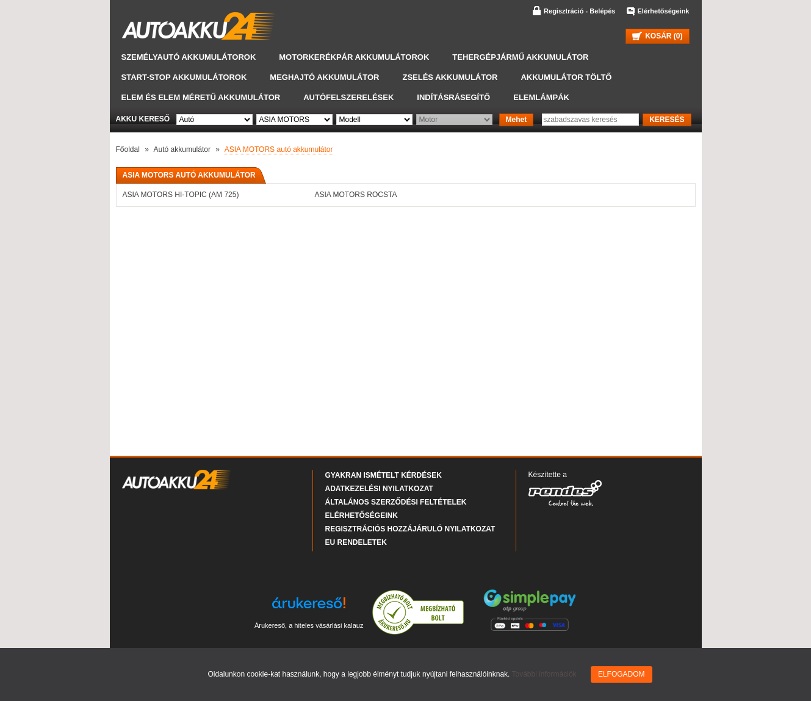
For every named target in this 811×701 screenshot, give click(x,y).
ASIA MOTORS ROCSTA (356, 194)
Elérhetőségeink (664, 11)
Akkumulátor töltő (566, 77)
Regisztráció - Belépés (579, 11)
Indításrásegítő (453, 97)
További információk (544, 674)
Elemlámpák (541, 97)
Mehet (516, 119)
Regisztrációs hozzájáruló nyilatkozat (410, 529)
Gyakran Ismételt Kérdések (383, 475)
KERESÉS (666, 119)
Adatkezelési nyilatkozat (379, 488)
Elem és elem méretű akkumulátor (201, 97)
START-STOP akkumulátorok (184, 77)
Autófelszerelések (348, 97)
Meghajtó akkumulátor (324, 77)
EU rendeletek (356, 542)
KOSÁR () (657, 36)
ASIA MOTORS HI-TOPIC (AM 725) (181, 194)
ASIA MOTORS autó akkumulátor (279, 149)
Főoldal (128, 149)
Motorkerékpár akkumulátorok (354, 57)
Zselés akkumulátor (449, 77)
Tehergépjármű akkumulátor (520, 57)
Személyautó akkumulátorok (188, 57)
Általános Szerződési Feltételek (396, 502)
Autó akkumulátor (182, 149)
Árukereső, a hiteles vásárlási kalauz (309, 625)
